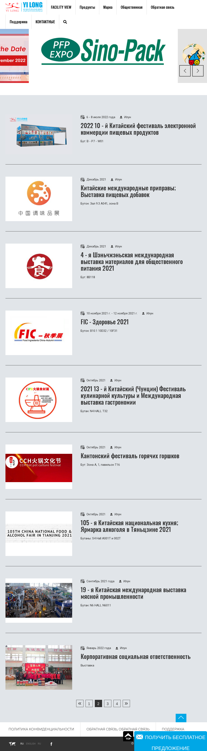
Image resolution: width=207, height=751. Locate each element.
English (31, 743)
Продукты (87, 7)
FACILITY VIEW (61, 7)
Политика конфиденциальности (41, 729)
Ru (39, 743)
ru (22, 743)
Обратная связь (162, 7)
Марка (107, 7)
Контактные (45, 21)
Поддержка (18, 21)
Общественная (132, 7)
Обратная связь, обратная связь (118, 729)
